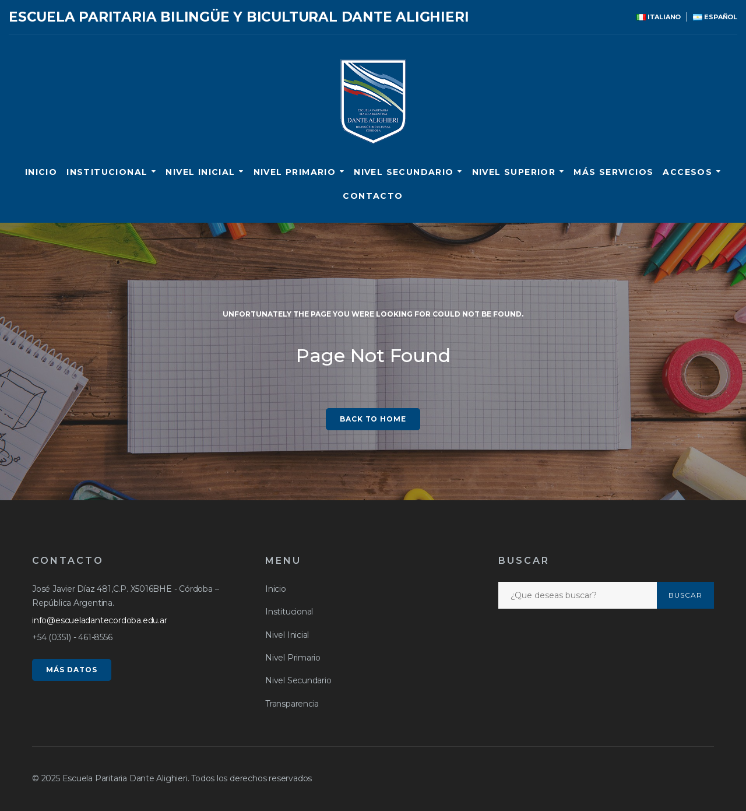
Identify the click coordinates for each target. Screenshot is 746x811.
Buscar (685, 595)
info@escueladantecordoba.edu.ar (99, 620)
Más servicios (613, 172)
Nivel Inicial (200, 172)
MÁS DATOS (71, 669)
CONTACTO (373, 196)
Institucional (106, 172)
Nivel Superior (514, 172)
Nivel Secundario (403, 172)
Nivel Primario (295, 172)
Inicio (41, 172)
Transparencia (292, 703)
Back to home (373, 419)
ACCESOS (687, 172)
